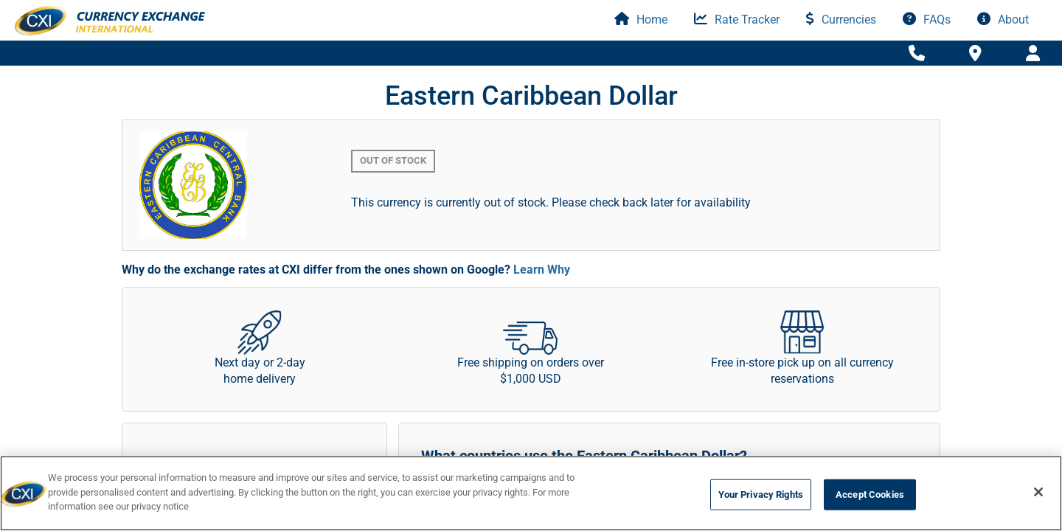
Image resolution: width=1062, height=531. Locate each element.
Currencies (841, 20)
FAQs (927, 20)
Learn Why (541, 270)
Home (640, 20)
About (1003, 20)
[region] (531, 493)
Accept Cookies (870, 494)
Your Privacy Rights (760, 494)
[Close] (1038, 492)
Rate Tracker (737, 20)
